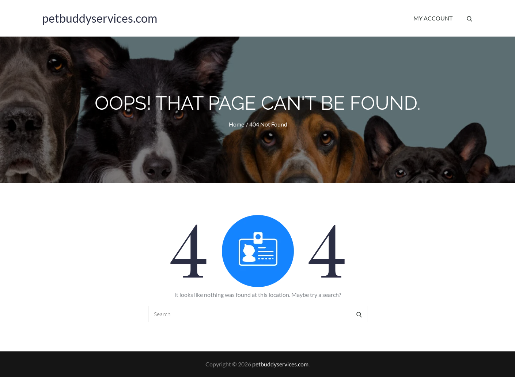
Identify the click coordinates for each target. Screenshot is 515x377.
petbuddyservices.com (99, 18)
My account (432, 18)
